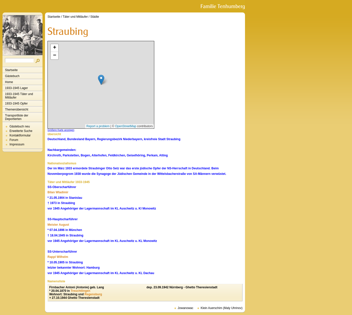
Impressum (17, 144)
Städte (94, 16)
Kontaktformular (20, 135)
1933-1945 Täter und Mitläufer (19, 95)
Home (9, 82)
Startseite (11, 70)
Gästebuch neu (20, 126)
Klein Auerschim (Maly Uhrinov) (221, 308)
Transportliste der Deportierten (16, 117)
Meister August (58, 224)
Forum (14, 140)
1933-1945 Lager (16, 88)
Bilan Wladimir (58, 192)
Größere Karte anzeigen (61, 130)
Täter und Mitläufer (75, 16)
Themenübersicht (16, 109)
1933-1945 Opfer (16, 103)
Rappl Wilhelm (58, 257)
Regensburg (93, 294)
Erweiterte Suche (21, 131)
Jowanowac (186, 308)
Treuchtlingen (80, 291)
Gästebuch (12, 76)
